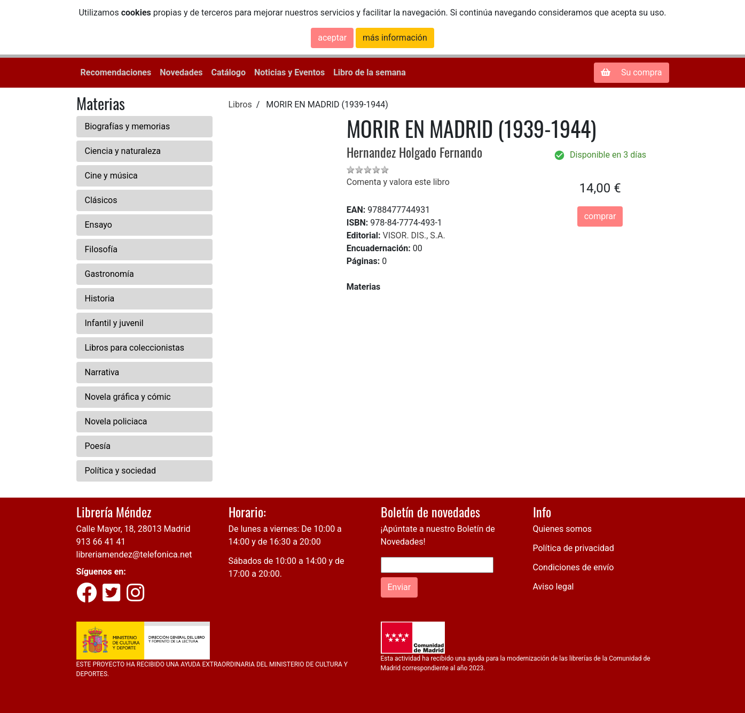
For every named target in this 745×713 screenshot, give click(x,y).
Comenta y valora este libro (398, 182)
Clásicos (101, 200)
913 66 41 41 (101, 542)
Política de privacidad (573, 548)
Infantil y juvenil (114, 323)
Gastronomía (109, 274)
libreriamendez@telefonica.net (134, 554)
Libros (240, 104)
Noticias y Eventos (289, 72)
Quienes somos (562, 529)
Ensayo (98, 225)
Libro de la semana (369, 72)
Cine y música (111, 175)
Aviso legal (553, 587)
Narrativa (102, 372)
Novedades (181, 72)
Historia (100, 298)
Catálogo (228, 72)
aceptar (332, 38)
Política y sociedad (120, 471)
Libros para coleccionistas (134, 348)
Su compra (631, 72)
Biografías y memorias (127, 126)
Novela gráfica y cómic (128, 397)
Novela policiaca (116, 421)
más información (395, 38)
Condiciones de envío (573, 567)
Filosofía (101, 249)
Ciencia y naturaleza (123, 151)
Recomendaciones (116, 72)
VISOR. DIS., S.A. (413, 235)
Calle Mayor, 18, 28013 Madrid (133, 529)
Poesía (98, 446)
